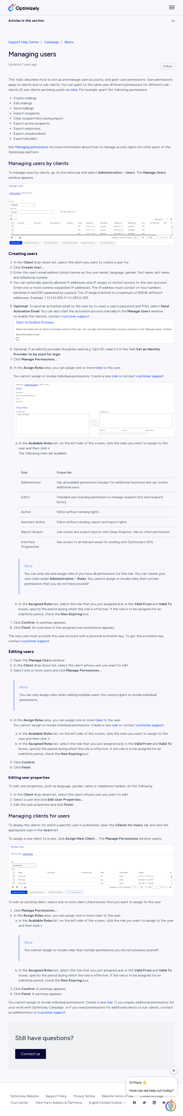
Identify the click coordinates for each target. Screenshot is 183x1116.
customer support (75, 316)
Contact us (30, 1054)
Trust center (19, 1103)
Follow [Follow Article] (167, 66)
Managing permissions (31, 147)
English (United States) (107, 1103)
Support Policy (56, 1096)
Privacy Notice (84, 1096)
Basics (69, 42)
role (115, 376)
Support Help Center (23, 42)
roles (74, 90)
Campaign (51, 42)
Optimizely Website (24, 1096)
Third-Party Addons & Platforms (58, 1103)
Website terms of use (117, 1096)
